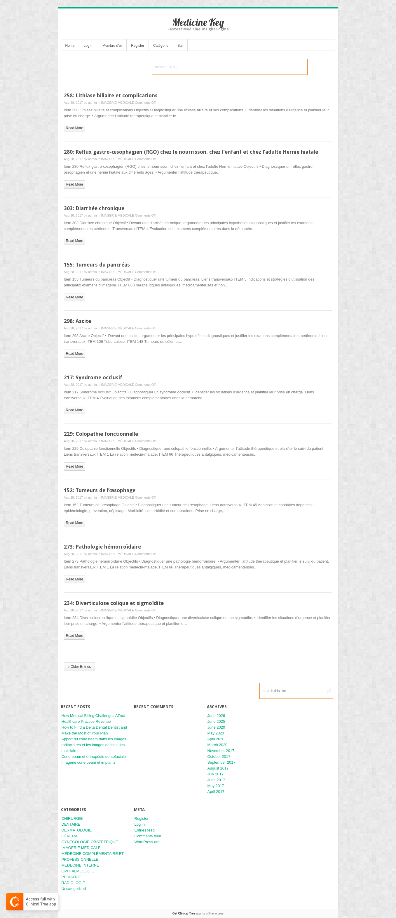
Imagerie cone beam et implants (89, 762)
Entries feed (145, 830)
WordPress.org (147, 842)
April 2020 (216, 739)
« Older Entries (79, 667)
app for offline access (198, 913)
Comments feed (148, 836)
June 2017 (216, 780)
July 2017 (215, 774)
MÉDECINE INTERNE (80, 865)
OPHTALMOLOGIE (78, 871)
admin (92, 102)
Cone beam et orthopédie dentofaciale (94, 756)
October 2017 (219, 756)
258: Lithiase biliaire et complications (111, 95)
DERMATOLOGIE (77, 830)
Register (137, 46)
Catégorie (160, 46)
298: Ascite (77, 321)
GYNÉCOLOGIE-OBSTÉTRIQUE (90, 842)
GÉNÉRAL (71, 836)
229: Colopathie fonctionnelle (101, 434)
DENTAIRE (71, 824)
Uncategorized (74, 888)
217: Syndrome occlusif (93, 377)
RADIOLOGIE (73, 883)
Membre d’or (112, 46)
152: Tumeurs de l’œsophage (100, 490)
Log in (140, 824)
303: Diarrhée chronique (94, 208)
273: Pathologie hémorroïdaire (102, 547)
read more (74, 128)
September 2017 (221, 762)
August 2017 (218, 768)
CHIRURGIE (72, 818)
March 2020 (217, 745)
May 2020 (215, 733)
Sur (180, 46)
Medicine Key (198, 22)
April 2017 (216, 791)
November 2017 (221, 750)
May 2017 (215, 786)
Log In (88, 46)
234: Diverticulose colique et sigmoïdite (114, 603)
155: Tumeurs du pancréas (97, 265)
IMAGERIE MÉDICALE (117, 102)
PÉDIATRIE (71, 877)
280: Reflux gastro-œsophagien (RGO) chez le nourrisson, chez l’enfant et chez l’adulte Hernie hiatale (191, 152)
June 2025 (216, 721)
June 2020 (216, 727)
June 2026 (216, 715)
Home (70, 46)
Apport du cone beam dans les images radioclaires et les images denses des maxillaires (94, 745)
